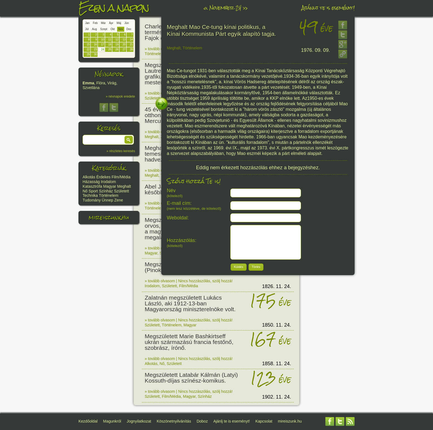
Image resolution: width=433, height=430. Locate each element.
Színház (106, 191)
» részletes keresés (121, 151)
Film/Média (121, 177)
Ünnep (107, 200)
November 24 (225, 7)
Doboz (202, 421)
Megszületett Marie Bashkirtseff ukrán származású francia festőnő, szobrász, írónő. (189, 342)
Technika (90, 195)
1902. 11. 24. (276, 397)
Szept (103, 29)
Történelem (108, 195)
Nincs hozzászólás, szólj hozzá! (205, 281)
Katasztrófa (92, 186)
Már (103, 23)
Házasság (91, 181)
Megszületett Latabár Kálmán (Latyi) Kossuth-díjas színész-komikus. (191, 377)
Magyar (109, 186)
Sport (93, 191)
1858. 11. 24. (276, 363)
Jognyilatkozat (139, 421)
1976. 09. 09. (315, 50)
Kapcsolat (263, 421)
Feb (95, 23)
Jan (87, 23)
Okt (112, 29)
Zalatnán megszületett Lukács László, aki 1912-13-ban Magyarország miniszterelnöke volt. (190, 303)
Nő (85, 191)
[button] (129, 140)
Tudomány (92, 200)
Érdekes (103, 177)
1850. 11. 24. (276, 325)
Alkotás (89, 177)
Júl (87, 29)
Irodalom (108, 181)
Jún (126, 23)
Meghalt (124, 186)
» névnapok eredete (120, 96)
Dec (128, 29)
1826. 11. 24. (276, 286)
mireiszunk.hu (109, 217)
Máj (119, 23)
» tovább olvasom (160, 49)
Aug (94, 29)
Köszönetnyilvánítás (174, 421)
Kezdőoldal (87, 421)
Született (121, 191)
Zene (118, 200)
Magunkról (112, 421)
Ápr (111, 23)
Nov (120, 29)
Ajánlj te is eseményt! (328, 7)
